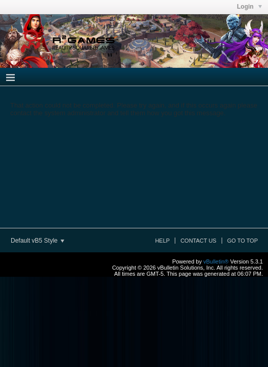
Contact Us (198, 241)
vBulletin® (216, 261)
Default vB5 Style (37, 240)
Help (162, 241)
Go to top (242, 241)
